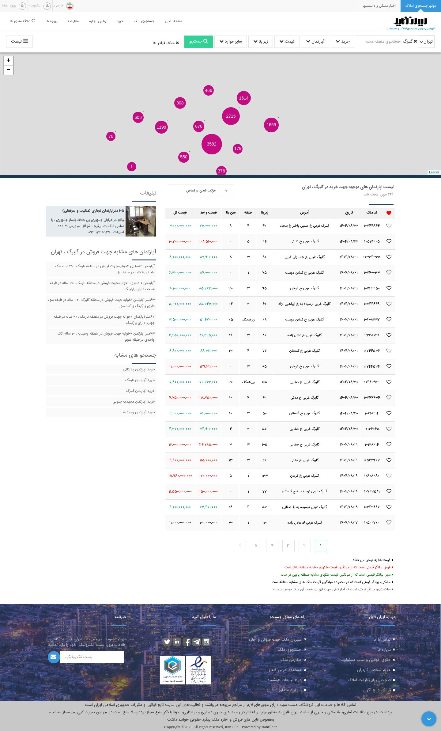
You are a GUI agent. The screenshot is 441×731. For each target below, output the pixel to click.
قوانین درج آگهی (377, 690)
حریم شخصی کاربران (374, 670)
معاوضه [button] (73, 21)
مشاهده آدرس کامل (285, 670)
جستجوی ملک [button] (144, 21)
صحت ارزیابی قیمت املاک (369, 680)
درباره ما (384, 649)
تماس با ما (382, 639)
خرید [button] (120, 21)
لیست (19, 41)
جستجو (198, 41)
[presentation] (379, 6)
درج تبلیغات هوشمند (284, 680)
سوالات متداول (289, 690)
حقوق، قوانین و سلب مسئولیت (365, 660)
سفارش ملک (291, 660)
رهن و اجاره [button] (97, 21)
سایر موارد (230, 41)
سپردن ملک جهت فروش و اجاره (275, 639)
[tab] (421, 6)
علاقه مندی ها (22, 21)
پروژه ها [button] (51, 21)
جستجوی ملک (289, 649)
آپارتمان (315, 41)
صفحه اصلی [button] (173, 21)
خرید (342, 41)
